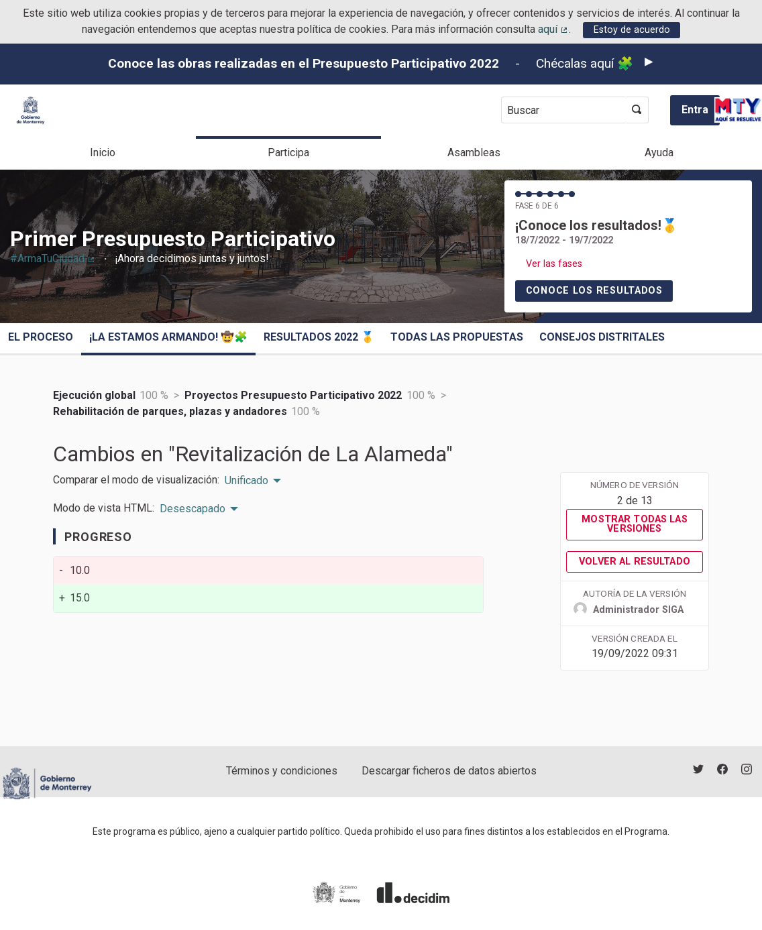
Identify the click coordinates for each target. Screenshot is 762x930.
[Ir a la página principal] (30, 110)
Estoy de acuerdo (632, 30)
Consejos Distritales (602, 337)
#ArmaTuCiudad (53, 258)
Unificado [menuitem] (246, 480)
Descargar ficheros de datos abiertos (449, 770)
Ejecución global (94, 395)
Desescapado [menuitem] (192, 509)
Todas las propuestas (456, 337)
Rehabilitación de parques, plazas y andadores (170, 411)
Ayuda (659, 152)
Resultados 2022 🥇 (319, 337)
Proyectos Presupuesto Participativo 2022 (293, 395)
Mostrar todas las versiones (634, 524)
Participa (288, 152)
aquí (553, 29)
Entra (695, 109)
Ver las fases (554, 264)
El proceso (40, 337)
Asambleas (473, 152)
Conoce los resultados (594, 290)
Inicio (102, 152)
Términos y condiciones (281, 770)
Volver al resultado (634, 561)
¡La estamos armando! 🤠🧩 (168, 337)
